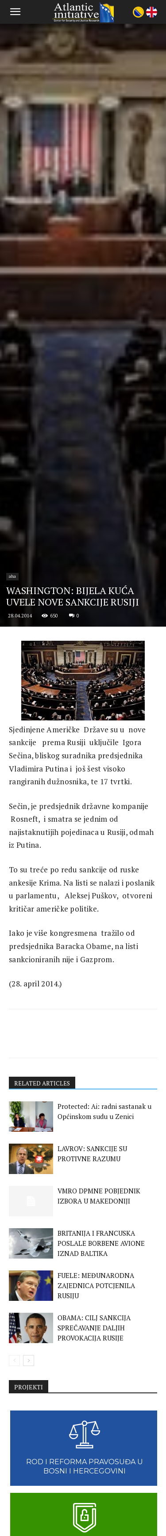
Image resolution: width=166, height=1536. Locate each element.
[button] (15, 12)
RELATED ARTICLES (43, 1402)
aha (12, 895)
